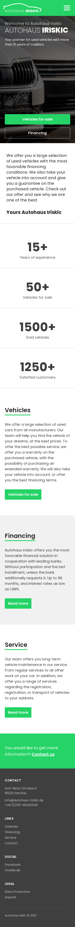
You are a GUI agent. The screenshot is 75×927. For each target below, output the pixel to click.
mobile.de (12, 870)
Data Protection (17, 891)
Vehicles (11, 826)
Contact (11, 843)
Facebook (13, 864)
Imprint (10, 897)
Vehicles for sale (37, 119)
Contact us (43, 754)
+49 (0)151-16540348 (21, 805)
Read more (18, 603)
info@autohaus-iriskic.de (24, 800)
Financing (37, 132)
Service (10, 837)
